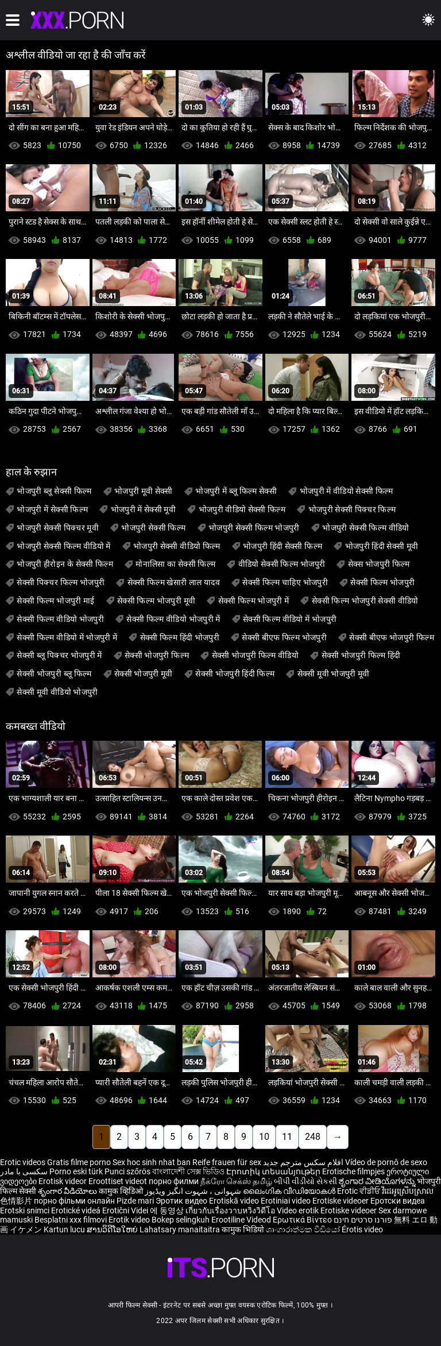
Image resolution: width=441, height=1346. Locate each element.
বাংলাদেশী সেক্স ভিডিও (188, 1171)
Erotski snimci (25, 1210)
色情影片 (17, 1200)
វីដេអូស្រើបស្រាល (408, 1191)
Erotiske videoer (341, 1200)
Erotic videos (23, 1162)
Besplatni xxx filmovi (70, 1219)
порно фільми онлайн (74, 1200)
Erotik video (130, 1219)
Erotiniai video (286, 1200)
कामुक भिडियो (244, 1229)
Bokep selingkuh (181, 1219)
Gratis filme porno (79, 1162)
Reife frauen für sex (226, 1162)
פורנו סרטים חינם (363, 1219)
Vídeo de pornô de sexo (386, 1162)
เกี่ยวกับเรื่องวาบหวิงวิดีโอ (231, 1210)
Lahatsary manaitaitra (181, 1229)
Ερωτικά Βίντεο (303, 1219)
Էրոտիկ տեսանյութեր (274, 1171)
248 (312, 1136)
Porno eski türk (76, 1171)
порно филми (174, 1181)
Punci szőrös (127, 1171)
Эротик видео (182, 1200)
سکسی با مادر (24, 1171)
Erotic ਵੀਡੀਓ (359, 1191)
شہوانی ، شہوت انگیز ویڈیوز (194, 1191)
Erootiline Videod (242, 1219)
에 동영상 (167, 1210)
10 (264, 1136)
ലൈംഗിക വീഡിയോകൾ (290, 1191)
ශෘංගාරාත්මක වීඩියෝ (304, 1229)
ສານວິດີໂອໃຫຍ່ (113, 1229)
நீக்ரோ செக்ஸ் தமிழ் (236, 1181)
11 (287, 1136)
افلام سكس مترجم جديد (303, 1162)
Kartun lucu (65, 1229)
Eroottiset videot (118, 1181)
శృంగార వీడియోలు (68, 1191)
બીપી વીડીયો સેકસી (305, 1181)
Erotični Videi (126, 1210)
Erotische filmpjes (353, 1171)
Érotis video (362, 1229)
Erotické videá (76, 1210)
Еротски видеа (397, 1200)
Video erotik (298, 1210)
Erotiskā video (235, 1200)
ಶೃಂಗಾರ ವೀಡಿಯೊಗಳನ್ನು (378, 1181)
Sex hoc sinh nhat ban (152, 1162)
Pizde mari (135, 1200)
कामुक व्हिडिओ (122, 1191)
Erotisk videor (63, 1181)
